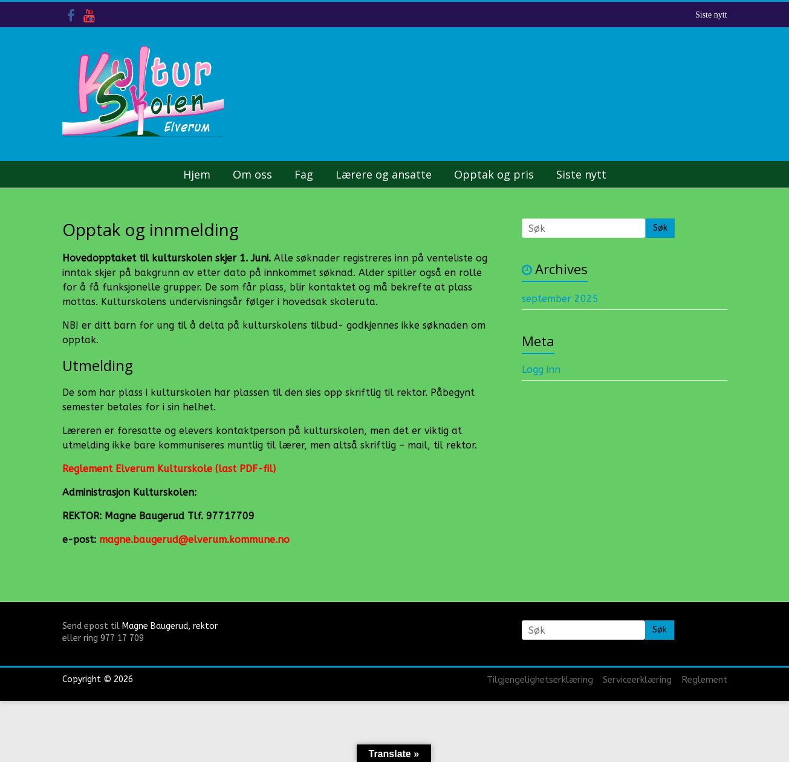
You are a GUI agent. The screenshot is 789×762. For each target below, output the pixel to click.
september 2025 (560, 298)
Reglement (704, 679)
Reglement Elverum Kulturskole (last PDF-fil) (169, 469)
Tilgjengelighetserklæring (540, 679)
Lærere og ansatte (384, 174)
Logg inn (541, 369)
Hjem (196, 174)
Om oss (252, 174)
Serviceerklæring (637, 679)
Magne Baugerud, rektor (170, 626)
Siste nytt (711, 14)
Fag (303, 174)
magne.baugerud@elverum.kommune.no (194, 539)
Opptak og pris (494, 174)
